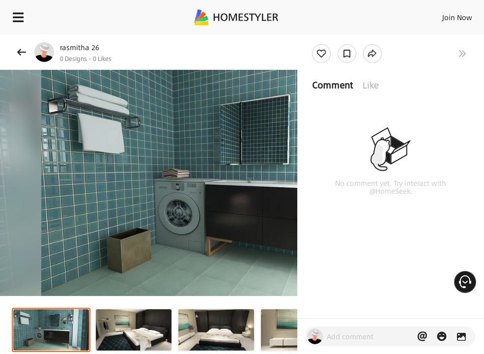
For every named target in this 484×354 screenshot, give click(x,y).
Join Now (457, 17)
